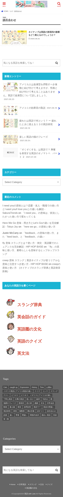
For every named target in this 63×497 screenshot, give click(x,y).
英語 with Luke (30, 494)
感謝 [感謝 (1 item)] (36, 403)
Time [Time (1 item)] (42, 387)
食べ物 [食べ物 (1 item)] (6, 419)
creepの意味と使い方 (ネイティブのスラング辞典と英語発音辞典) (31, 268)
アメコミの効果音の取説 (30, 109)
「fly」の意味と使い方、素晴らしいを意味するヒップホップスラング (30, 250)
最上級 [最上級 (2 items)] (12, 407)
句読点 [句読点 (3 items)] (45, 399)
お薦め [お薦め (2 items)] (49, 387)
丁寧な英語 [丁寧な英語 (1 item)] (7, 399)
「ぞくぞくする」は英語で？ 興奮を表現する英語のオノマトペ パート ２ (30, 153)
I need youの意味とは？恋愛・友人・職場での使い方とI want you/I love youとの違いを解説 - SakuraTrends (30, 209)
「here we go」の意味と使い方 (38, 226)
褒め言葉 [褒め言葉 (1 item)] (30, 411)
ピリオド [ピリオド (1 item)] (15, 395)
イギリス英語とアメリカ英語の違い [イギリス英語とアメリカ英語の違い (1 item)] (17, 391)
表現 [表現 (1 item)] (15, 411)
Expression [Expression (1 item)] (24, 387)
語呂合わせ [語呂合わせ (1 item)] (51, 411)
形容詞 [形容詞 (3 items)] (21, 403)
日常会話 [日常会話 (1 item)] (50, 403)
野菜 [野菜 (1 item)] (17, 415)
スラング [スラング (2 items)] (54, 391)
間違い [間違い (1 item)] (24, 415)
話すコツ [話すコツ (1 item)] (40, 411)
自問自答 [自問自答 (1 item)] (27, 407)
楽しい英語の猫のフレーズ (25, 139)
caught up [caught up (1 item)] (14, 387)
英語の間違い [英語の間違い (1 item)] (48, 407)
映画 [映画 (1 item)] (5, 407)
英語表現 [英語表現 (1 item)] (7, 411)
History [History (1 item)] (34, 387)
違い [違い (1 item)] (11, 415)
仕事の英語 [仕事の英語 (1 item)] (19, 399)
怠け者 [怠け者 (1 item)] (29, 403)
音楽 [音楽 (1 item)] (55, 415)
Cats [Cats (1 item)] (5, 387)
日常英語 (22, 484)
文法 (42, 484)
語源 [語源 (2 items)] (5, 415)
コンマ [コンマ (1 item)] (45, 391)
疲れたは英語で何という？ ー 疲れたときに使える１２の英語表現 (29, 124)
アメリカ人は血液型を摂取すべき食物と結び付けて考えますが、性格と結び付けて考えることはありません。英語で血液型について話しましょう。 (30, 92)
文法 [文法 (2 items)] (42, 403)
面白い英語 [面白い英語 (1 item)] (46, 415)
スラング (33, 484)
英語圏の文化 (31, 488)
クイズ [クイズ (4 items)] (37, 391)
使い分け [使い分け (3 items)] (30, 399)
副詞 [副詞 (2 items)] (38, 399)
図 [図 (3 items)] (51, 399)
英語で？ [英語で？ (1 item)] (37, 407)
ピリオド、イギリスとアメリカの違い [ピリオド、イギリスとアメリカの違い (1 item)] (36, 395)
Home (13, 484)
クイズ (49, 484)
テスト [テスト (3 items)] (6, 395)
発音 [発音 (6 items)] (19, 407)
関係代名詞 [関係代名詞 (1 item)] (34, 415)
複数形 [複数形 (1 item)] (22, 411)
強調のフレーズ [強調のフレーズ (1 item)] (9, 403)
